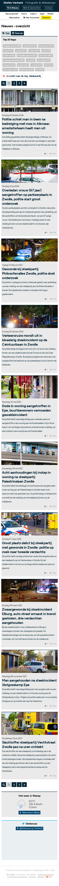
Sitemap (41, 877)
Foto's (24, 14)
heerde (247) (23, 65)
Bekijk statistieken (46, 874)
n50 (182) (40, 70)
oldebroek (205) (26, 70)
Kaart (42, 14)
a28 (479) (46, 51)
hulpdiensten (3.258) (12, 46)
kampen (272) (9, 65)
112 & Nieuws (13, 8)
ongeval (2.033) (29, 46)
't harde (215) (36, 65)
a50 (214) (48, 65)
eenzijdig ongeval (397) (27, 55)
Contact (48, 8)
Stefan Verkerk (29, 2)
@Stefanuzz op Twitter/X (29, 828)
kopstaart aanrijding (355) (14, 60)
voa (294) (31, 60)
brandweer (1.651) (46, 46)
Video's (33, 14)
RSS (49, 877)
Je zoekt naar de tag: (21, 75)
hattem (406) (9, 55)
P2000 (50, 14)
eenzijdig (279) (44, 60)
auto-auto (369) (45, 55)
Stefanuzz (31, 823)
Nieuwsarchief (12, 14)
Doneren (46, 17)
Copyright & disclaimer (17, 877)
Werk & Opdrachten (32, 8)
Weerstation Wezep (29, 812)
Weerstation (14, 17)
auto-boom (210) (10, 70)
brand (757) (8, 51)
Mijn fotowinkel (31, 17)
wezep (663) (21, 51)
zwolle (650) (34, 51)
